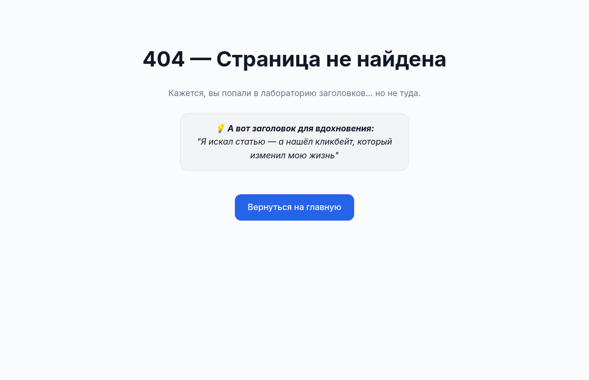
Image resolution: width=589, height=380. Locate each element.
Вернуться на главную (294, 207)
